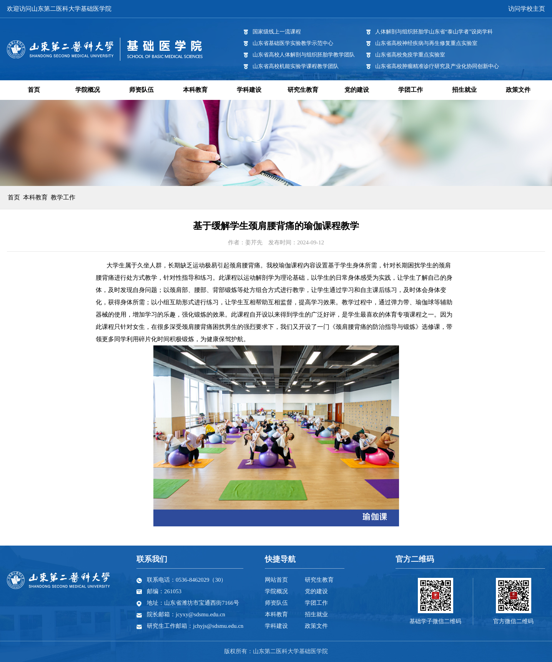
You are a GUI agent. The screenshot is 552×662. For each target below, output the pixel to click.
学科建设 (249, 89)
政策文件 (518, 89)
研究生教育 (303, 89)
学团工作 (410, 89)
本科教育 (195, 89)
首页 (34, 89)
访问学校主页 (526, 8)
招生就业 (464, 89)
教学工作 (63, 197)
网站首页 (276, 580)
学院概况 (87, 89)
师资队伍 (141, 89)
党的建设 (356, 89)
